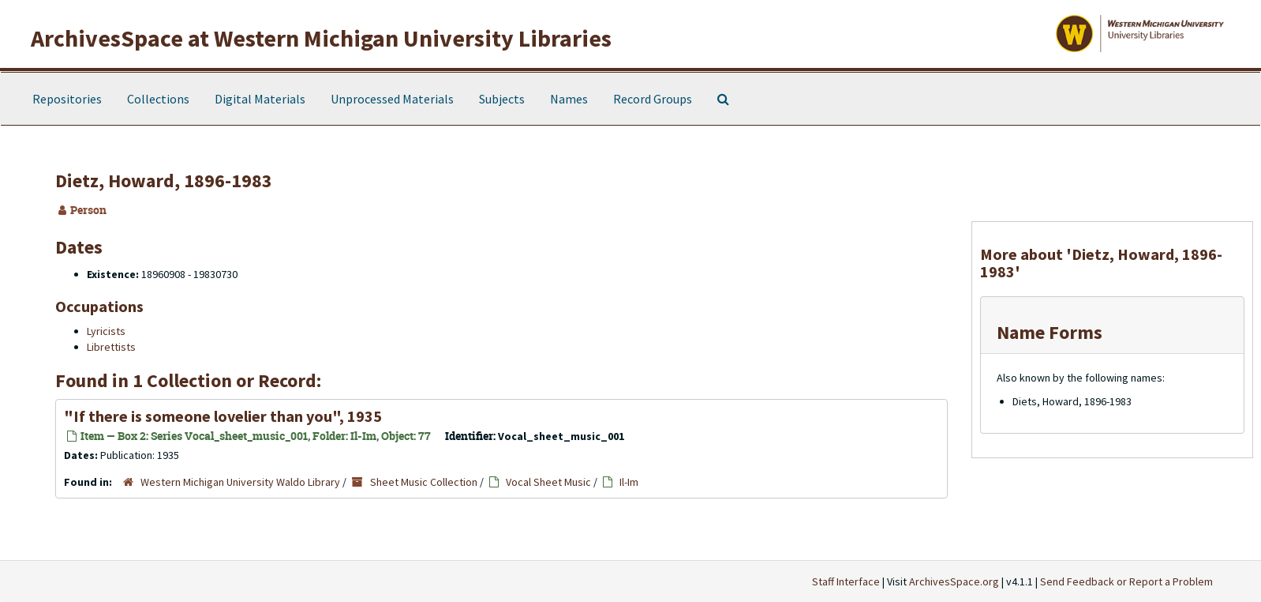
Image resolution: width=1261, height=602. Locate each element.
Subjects (502, 99)
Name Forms (1049, 332)
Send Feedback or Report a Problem (1126, 581)
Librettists (111, 347)
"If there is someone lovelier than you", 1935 (223, 416)
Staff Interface (846, 581)
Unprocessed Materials (392, 99)
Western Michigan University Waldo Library (240, 482)
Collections (158, 99)
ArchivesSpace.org (954, 581)
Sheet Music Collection (423, 482)
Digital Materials (260, 99)
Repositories (67, 99)
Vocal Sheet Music (548, 482)
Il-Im (628, 482)
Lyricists (106, 331)
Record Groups (652, 99)
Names (569, 99)
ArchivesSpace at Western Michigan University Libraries (321, 38)
